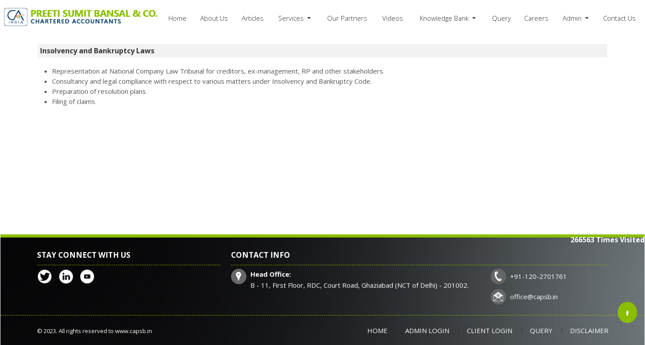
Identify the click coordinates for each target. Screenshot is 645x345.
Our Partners (347, 18)
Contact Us (619, 18)
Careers (536, 18)
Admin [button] (573, 18)
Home (177, 18)
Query (501, 18)
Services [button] (292, 18)
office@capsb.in (534, 296)
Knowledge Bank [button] (445, 18)
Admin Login (427, 330)
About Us (214, 18)
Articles (253, 18)
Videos (392, 18)
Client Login (489, 330)
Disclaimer (589, 330)
